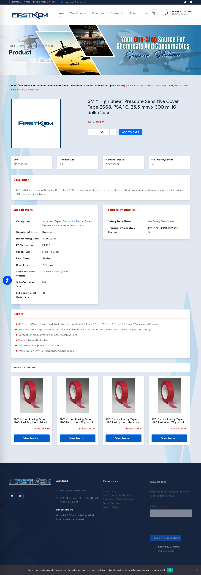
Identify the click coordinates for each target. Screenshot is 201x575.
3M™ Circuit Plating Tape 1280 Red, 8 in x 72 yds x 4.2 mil (169, 421)
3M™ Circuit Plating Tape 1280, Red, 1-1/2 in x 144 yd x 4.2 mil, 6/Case (31, 421)
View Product (31, 438)
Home (60, 13)
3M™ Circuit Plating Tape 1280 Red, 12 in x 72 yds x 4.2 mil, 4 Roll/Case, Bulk (77, 421)
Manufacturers (78, 13)
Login (145, 13)
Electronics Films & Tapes (78, 85)
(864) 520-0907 (182, 11)
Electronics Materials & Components (40, 85)
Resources (98, 13)
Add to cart (130, 132)
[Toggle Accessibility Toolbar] (7, 280)
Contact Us (116, 13)
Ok (169, 570)
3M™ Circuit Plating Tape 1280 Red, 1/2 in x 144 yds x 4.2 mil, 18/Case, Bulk (122, 421)
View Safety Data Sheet (160, 221)
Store (132, 13)
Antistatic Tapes (104, 85)
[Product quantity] (102, 132)
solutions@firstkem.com (75, 2)
